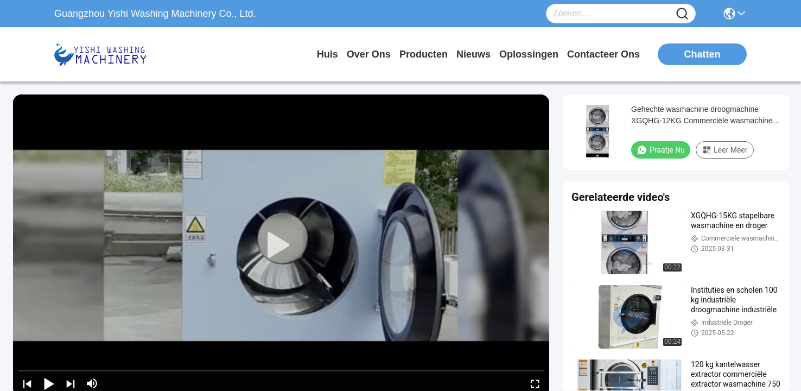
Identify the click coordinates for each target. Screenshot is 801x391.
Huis (327, 54)
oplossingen (528, 54)
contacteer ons (603, 54)
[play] (281, 245)
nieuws (473, 54)
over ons (369, 54)
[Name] (682, 14)
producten (423, 54)
